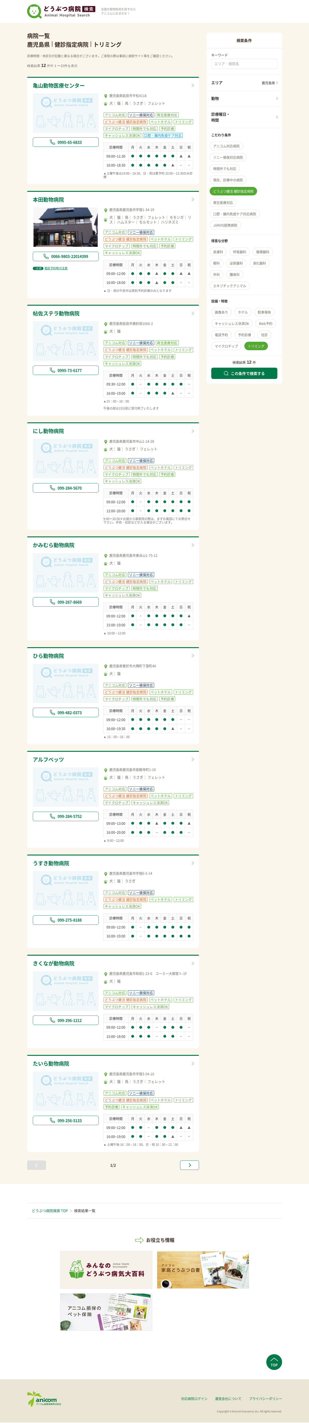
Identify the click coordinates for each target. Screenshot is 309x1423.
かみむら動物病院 (54, 545)
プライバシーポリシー (265, 1399)
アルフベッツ (49, 760)
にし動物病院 (49, 431)
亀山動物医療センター (60, 86)
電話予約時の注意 (50, 268)
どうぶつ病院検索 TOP (50, 1211)
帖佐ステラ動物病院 (57, 313)
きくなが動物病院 (54, 964)
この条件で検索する (244, 373)
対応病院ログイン (194, 1399)
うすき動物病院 (52, 864)
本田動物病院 (49, 200)
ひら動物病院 (49, 656)
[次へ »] (189, 1165)
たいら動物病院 (52, 1064)
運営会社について (228, 1399)
